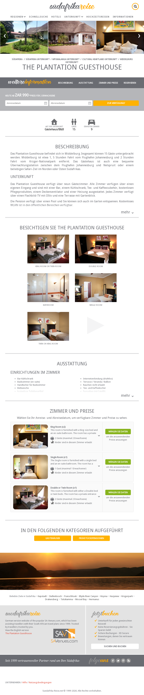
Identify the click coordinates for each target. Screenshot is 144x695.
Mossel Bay (81, 599)
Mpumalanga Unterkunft (65, 59)
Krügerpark (127, 596)
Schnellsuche (38, 17)
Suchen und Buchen (115, 646)
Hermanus (94, 599)
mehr (125, 212)
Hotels (56, 17)
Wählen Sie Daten (118, 431)
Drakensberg (51, 599)
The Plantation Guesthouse (18, 633)
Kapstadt (42, 596)
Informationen (123, 17)
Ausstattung (86, 83)
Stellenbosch (55, 596)
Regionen (18, 17)
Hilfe (24, 682)
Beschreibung (65, 83)
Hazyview (114, 596)
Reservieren (130, 83)
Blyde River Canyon (88, 596)
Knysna (103, 596)
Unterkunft (73, 17)
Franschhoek (70, 596)
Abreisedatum (89, 103)
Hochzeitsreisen (97, 17)
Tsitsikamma (67, 599)
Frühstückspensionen (91, 538)
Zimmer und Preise (108, 83)
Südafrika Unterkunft (38, 59)
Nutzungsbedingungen (40, 682)
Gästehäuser (52, 538)
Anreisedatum (45, 103)
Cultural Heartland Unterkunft (99, 59)
